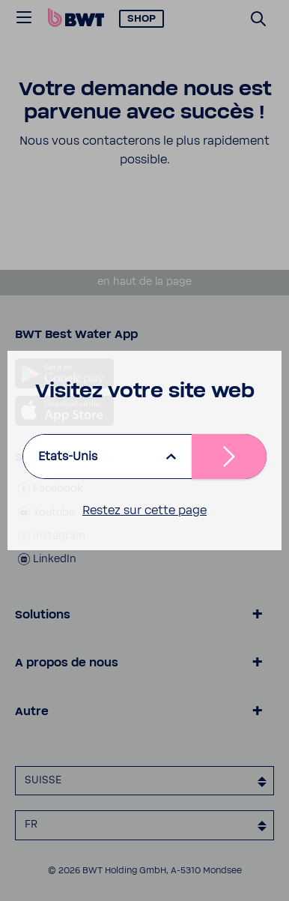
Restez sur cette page (144, 510)
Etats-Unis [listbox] (67, 456)
